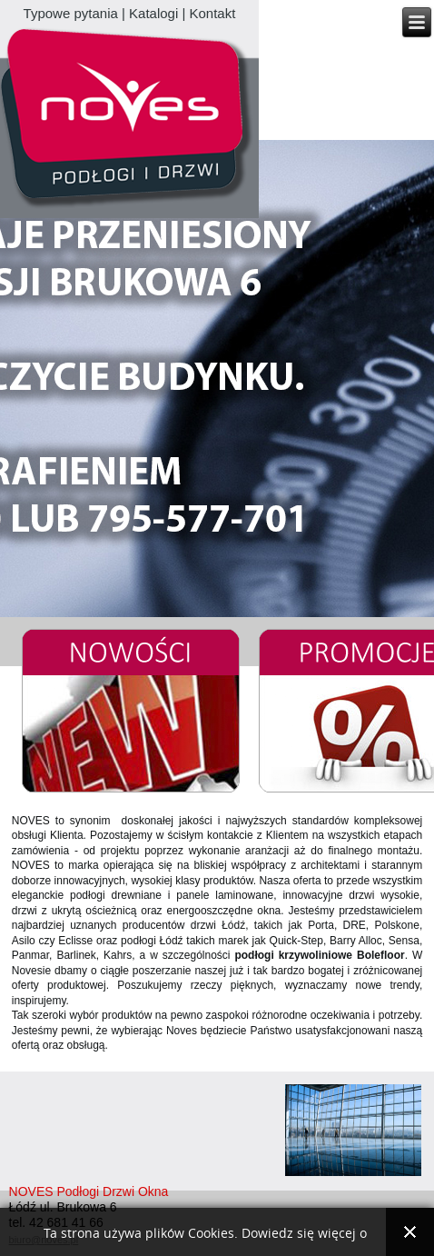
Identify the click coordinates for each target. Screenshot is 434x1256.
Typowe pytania (71, 13)
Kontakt (213, 13)
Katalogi (153, 13)
